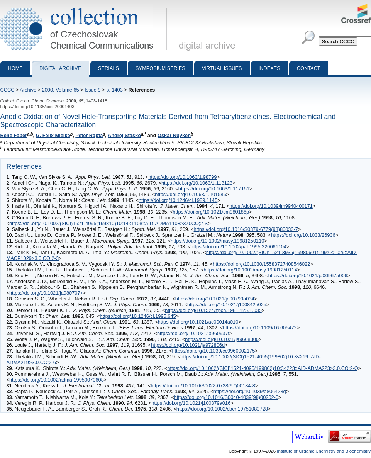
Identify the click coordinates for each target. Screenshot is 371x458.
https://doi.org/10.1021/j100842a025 (226, 304)
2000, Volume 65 (60, 90)
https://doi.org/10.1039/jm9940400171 (271, 206)
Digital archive (60, 68)
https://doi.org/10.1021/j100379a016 (190, 403)
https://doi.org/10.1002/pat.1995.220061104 (238, 246)
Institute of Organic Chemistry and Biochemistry (324, 451)
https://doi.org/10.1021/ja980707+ (46, 293)
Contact (308, 68)
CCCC (7, 90)
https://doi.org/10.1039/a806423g (249, 391)
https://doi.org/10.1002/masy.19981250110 (217, 241)
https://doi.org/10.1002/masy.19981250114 (250, 270)
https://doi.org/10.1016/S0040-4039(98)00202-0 (226, 397)
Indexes (269, 68)
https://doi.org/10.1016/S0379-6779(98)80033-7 (246, 229)
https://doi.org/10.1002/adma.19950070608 (56, 380)
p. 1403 (114, 90)
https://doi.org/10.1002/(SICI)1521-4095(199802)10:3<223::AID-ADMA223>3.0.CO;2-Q (262, 368)
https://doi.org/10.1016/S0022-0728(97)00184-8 (203, 385)
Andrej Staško (124, 135)
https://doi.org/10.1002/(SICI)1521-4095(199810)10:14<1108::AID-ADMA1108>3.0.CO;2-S (108, 223)
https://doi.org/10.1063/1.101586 (190, 194)
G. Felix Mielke (53, 135)
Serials (108, 68)
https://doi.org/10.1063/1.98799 (182, 177)
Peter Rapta (89, 135)
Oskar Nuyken (174, 135)
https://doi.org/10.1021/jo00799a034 (214, 299)
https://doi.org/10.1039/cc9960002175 (213, 351)
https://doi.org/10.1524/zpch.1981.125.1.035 (213, 310)
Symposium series (160, 68)
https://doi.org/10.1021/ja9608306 (222, 339)
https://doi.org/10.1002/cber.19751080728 (222, 409)
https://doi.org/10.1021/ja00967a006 (307, 275)
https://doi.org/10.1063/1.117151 (213, 189)
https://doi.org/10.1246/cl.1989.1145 (178, 200)
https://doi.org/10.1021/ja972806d (188, 345)
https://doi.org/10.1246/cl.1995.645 (138, 316)
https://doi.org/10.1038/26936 (303, 235)
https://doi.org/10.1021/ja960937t (193, 333)
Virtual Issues (222, 68)
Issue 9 (92, 90)
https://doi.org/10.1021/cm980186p (211, 212)
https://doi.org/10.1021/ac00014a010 (198, 322)
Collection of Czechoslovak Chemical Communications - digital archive (85, 7)
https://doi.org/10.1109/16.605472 (259, 328)
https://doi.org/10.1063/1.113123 (196, 183)
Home (15, 68)
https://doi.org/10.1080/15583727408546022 (261, 264)
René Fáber (13, 135)
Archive (28, 90)
